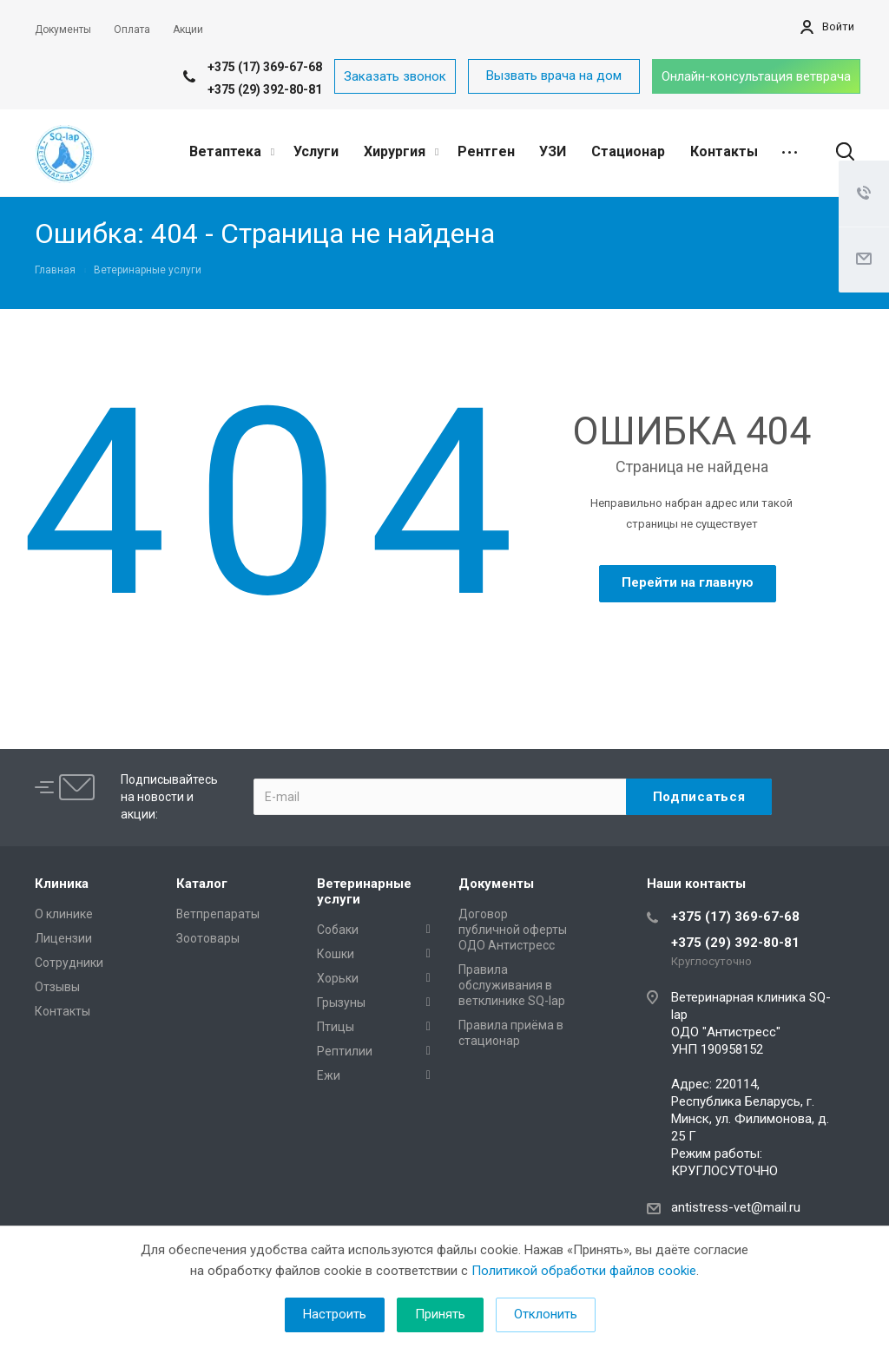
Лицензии (63, 938)
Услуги (316, 151)
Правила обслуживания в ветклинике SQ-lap (511, 985)
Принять (440, 1314)
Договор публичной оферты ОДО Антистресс (512, 929)
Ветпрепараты (218, 914)
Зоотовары (208, 938)
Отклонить (545, 1314)
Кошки (335, 954)
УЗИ (552, 151)
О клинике (64, 914)
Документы (496, 883)
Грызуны (341, 1002)
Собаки (338, 930)
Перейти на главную (688, 582)
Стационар (628, 151)
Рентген (486, 151)
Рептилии (344, 1051)
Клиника (62, 883)
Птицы (335, 1027)
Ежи (328, 1075)
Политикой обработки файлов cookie (583, 1270)
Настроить (334, 1314)
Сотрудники (69, 962)
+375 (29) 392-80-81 (264, 89)
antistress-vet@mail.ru (735, 1207)
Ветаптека (231, 151)
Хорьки (338, 978)
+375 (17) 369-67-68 (264, 67)
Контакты (724, 151)
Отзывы (57, 987)
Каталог (201, 883)
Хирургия (401, 151)
